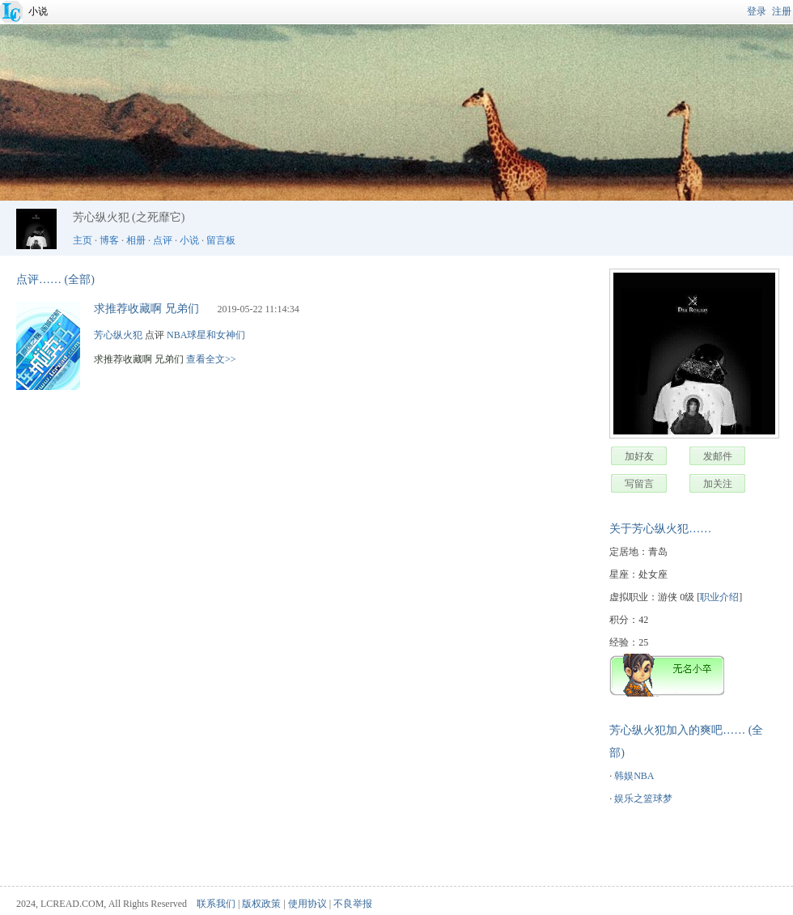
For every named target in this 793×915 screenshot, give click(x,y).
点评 (162, 240)
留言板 (220, 240)
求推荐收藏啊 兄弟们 (146, 309)
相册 (136, 240)
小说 (38, 11)
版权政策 (261, 903)
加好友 (639, 456)
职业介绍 (719, 597)
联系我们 (216, 903)
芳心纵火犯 (118, 335)
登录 (756, 11)
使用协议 (307, 903)
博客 (109, 240)
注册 (781, 11)
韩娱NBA (634, 776)
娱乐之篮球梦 (643, 798)
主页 (82, 240)
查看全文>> (211, 359)
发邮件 (717, 456)
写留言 (639, 483)
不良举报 (352, 903)
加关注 (717, 483)
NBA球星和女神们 (206, 335)
